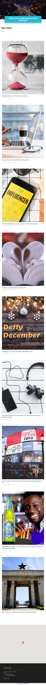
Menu (42, 2)
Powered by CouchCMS (23, 683)
